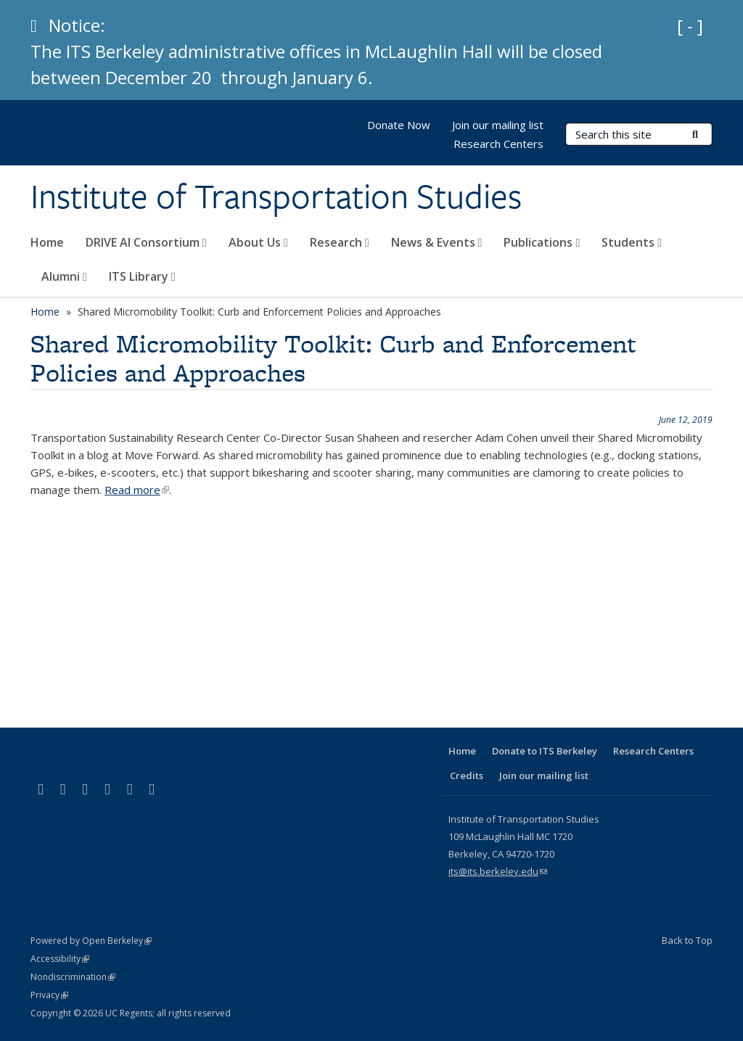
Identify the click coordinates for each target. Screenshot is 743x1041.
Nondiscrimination (72, 977)
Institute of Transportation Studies (276, 196)
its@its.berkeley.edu (497, 871)
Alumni (64, 276)
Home (47, 242)
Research (339, 242)
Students (632, 242)
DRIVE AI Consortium (146, 242)
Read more (136, 489)
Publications (542, 242)
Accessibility (59, 958)
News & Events (437, 242)
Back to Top (687, 940)
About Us (258, 242)
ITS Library (142, 276)
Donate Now (398, 125)
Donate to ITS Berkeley (544, 750)
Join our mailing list (497, 125)
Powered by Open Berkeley (91, 940)
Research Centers (498, 143)
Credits (466, 775)
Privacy (49, 995)
